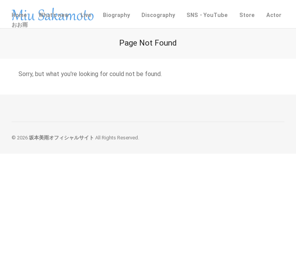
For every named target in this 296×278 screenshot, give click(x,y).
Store (247, 15)
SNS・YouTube (207, 15)
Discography (158, 15)
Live (86, 15)
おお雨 (20, 25)
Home (19, 15)
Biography (116, 15)
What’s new (54, 15)
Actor (273, 15)
